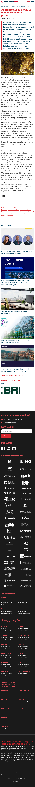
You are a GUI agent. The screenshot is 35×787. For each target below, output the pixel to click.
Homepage (4, 6)
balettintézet (23, 207)
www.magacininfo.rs (23, 719)
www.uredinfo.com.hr (7, 637)
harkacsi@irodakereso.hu (11, 419)
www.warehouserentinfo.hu (25, 704)
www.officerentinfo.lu (6, 658)
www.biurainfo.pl (22, 655)
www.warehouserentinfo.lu (8, 713)
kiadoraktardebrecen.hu (7, 613)
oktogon (23, 211)
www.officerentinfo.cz (23, 640)
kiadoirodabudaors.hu (7, 604)
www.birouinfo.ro (5, 664)
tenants (16, 213)
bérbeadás (4, 210)
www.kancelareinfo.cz (23, 637)
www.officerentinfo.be (23, 631)
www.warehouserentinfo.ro (8, 722)
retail (6, 207)
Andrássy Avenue (23, 213)
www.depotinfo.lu (5, 711)
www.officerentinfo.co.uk (24, 673)
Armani (12, 211)
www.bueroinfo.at (6, 628)
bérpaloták (23, 210)
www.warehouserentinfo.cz (25, 695)
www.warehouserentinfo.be (8, 695)
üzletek (10, 207)
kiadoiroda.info (5, 600)
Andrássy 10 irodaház (13, 210)
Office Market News (23, 6)
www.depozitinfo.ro (6, 719)
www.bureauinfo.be (23, 628)
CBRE (2, 207)
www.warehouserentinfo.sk (8, 731)
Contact (8, 779)
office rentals (9, 215)
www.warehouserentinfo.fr (8, 704)
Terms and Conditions (20, 779)
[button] (32, 2)
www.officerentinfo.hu (23, 649)
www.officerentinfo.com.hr (8, 640)
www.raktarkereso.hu (23, 701)
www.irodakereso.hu (23, 646)
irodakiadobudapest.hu (7, 602)
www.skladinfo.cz (22, 692)
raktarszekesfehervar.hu (24, 613)
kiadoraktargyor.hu (22, 611)
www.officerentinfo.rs (23, 667)
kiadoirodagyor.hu (22, 602)
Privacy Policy (16, 781)
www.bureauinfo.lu (6, 655)
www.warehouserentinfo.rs (25, 722)
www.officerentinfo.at (7, 631)
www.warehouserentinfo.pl (24, 713)
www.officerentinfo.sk (7, 676)
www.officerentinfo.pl (23, 658)
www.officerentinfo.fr (6, 649)
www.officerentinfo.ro (7, 667)
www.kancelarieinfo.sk (7, 673)
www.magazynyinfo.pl (23, 711)
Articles (12, 6)
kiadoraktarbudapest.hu (7, 611)
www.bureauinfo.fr (6, 646)
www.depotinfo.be (6, 692)
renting (11, 213)
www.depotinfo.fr (5, 701)
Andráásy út (17, 211)
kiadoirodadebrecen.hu (24, 600)
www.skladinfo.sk (5, 728)
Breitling (6, 211)
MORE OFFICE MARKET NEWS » (12, 375)
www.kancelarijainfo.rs (23, 664)
